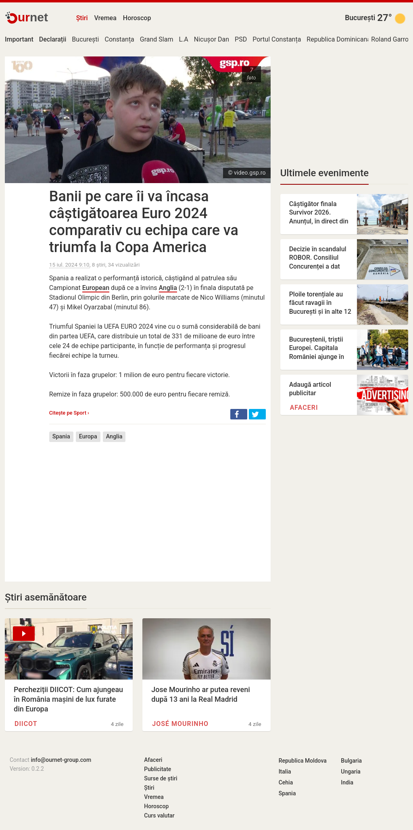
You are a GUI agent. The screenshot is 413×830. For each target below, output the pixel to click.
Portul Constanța (276, 39)
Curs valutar (159, 815)
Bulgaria (351, 760)
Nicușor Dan (211, 39)
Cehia (286, 782)
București (360, 18)
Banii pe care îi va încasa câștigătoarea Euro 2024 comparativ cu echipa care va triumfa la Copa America (143, 222)
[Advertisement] (157, 505)
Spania (61, 436)
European (95, 288)
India (347, 782)
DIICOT (26, 724)
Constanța (119, 39)
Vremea (105, 18)
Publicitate (157, 769)
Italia (285, 771)
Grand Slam (156, 39)
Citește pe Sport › (69, 413)
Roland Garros (391, 39)
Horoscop (137, 18)
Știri (82, 18)
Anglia (168, 288)
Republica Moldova (303, 760)
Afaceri (304, 407)
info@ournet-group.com (61, 760)
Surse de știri (160, 778)
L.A (183, 39)
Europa (88, 436)
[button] (238, 414)
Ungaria (351, 771)
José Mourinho (180, 724)
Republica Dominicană (339, 39)
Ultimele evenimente (324, 173)
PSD (241, 39)
